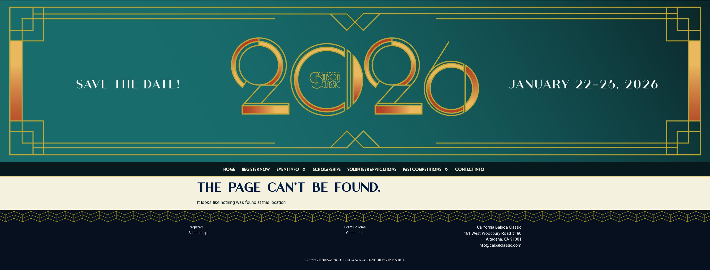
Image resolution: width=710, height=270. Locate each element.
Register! (196, 227)
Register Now (256, 169)
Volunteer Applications (371, 169)
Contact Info (469, 169)
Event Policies (355, 227)
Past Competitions (425, 169)
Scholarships (327, 169)
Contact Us (355, 233)
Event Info (291, 169)
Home (229, 169)
